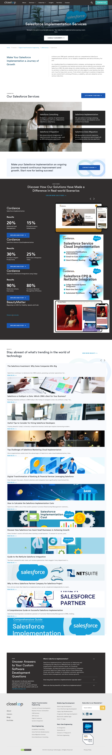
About (24, 2)
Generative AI (61, 730)
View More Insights (88, 353)
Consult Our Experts (55, 38)
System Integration (37, 721)
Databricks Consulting (38, 729)
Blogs (9, 717)
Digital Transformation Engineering (29, 47)
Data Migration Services (39, 734)
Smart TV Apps (61, 719)
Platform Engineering (63, 735)
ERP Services (35, 716)
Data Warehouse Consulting (40, 737)
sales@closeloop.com (19, 689)
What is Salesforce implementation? (55, 659)
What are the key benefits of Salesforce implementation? (62, 685)
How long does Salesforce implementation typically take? (62, 680)
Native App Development (64, 706)
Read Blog (56, 378)
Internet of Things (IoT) (64, 733)
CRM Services (45, 47)
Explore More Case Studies (55, 195)
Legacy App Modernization (65, 711)
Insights (51, 2)
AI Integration (61, 728)
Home (8, 47)
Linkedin (16, 315)
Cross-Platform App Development (67, 709)
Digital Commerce (37, 718)
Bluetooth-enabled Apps (64, 716)
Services (31, 2)
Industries (41, 2)
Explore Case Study (17, 235)
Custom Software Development (41, 708)
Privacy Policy (87, 750)
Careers (67, 2)
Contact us (101, 2)
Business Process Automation (40, 710)
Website (9, 315)
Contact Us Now (88, 167)
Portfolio (59, 2)
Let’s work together (92, 95)
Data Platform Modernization (40, 732)
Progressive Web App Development (67, 714)
